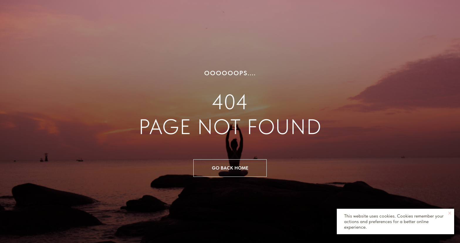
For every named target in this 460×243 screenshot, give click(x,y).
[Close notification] (450, 213)
